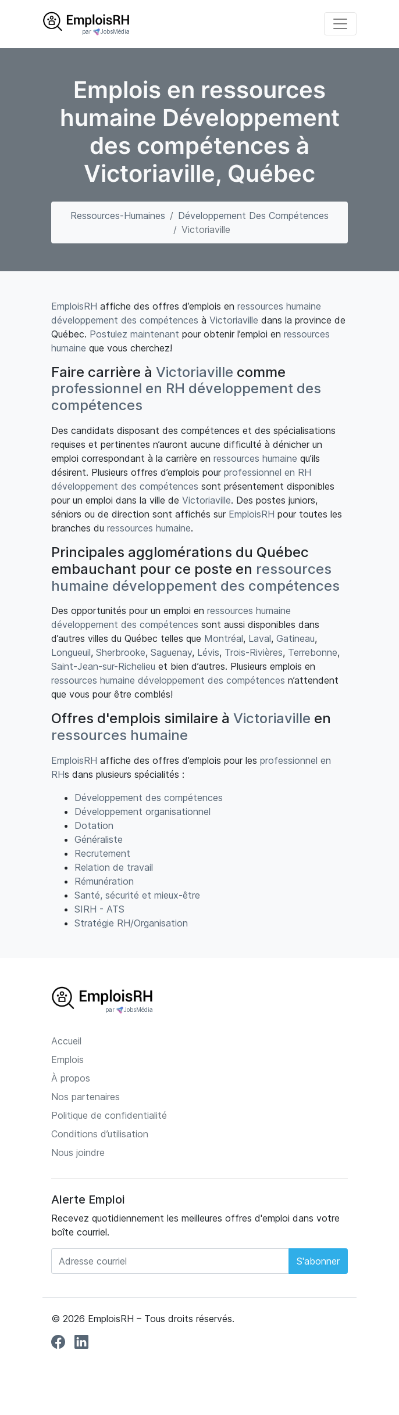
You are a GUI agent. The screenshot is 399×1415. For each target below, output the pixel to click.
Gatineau (295, 638)
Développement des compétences (253, 215)
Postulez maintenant (134, 334)
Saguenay (171, 652)
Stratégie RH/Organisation (131, 923)
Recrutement (102, 853)
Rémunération (104, 881)
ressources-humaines (117, 215)
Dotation (93, 825)
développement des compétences (124, 320)
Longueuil (71, 652)
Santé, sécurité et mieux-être (137, 895)
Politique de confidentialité (109, 1115)
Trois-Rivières (254, 652)
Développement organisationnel (142, 811)
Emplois (67, 1059)
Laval (259, 638)
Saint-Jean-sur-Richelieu (103, 666)
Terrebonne (312, 652)
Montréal (223, 638)
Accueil (66, 1041)
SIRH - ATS (99, 909)
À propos (70, 1078)
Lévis (208, 652)
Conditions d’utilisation (99, 1134)
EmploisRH (74, 306)
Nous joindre (78, 1152)
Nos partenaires (85, 1096)
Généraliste (98, 839)
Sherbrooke (120, 652)
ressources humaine (279, 306)
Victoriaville (233, 320)
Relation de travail (113, 867)
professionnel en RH (118, 388)
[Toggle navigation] (340, 23)
